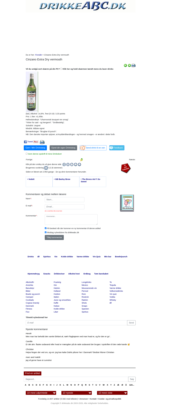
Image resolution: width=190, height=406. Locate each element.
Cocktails (30, 300)
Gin (55, 285)
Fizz (27, 312)
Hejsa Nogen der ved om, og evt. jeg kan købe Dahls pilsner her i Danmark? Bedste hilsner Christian (70, 352)
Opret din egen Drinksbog (63, 148)
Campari (29, 297)
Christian (30, 349)
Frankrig (57, 282)
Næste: (132, 159)
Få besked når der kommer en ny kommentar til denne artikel (74, 228)
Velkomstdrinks (116, 291)
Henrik (28, 333)
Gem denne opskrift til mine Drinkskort (44, 154)
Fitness (29, 309)
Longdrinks (86, 282)
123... (131, 385)
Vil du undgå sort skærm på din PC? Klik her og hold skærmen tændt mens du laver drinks (69, 69)
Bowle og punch (33, 294)
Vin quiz (113, 294)
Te (111, 282)
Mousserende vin (89, 288)
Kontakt (93, 399)
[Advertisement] (81, 32)
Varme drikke (115, 288)
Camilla (29, 341)
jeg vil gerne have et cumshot (38, 360)
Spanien (85, 309)
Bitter (28, 291)
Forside (38, 55)
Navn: (29, 198)
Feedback (118, 148)
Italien (56, 297)
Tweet (30, 141)
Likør (56, 312)
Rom (84, 294)
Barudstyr (30, 288)
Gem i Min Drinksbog (35, 148)
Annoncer (83, 399)
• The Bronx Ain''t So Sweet (90, 180)
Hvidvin (57, 294)
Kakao (56, 306)
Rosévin (85, 297)
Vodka (112, 297)
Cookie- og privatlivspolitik (109, 399)
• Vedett (30, 179)
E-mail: (29, 206)
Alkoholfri (30, 282)
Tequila (113, 285)
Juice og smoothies (62, 300)
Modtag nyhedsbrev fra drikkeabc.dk (63, 232)
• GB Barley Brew (62, 179)
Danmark (30, 306)
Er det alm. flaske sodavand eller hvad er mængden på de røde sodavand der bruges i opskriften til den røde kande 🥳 (78, 344)
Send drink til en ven (95, 148)
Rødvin (85, 300)
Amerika (29, 285)
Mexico (85, 285)
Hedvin (57, 288)
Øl (111, 303)
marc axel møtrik (33, 357)
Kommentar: (31, 216)
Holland (57, 291)
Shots (84, 303)
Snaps (84, 306)
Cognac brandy (32, 303)
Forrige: (29, 159)
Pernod (85, 291)
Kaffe (56, 303)
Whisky (113, 300)
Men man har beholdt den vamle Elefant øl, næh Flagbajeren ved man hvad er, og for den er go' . (68, 336)
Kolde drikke (59, 309)
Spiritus (85, 312)
